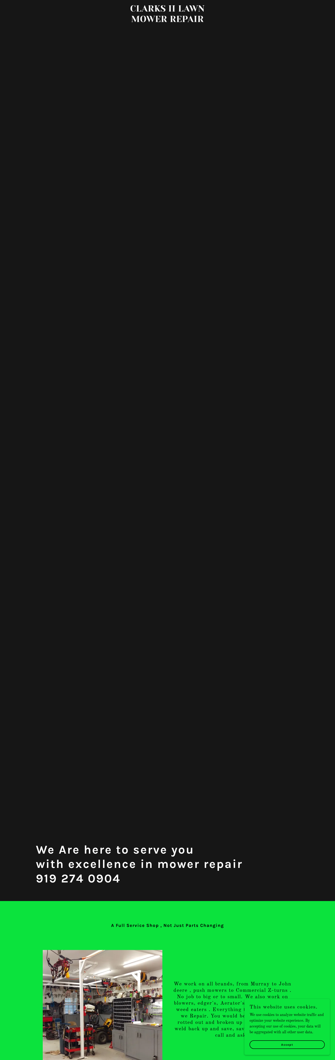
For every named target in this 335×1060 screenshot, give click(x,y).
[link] (167, 21)
